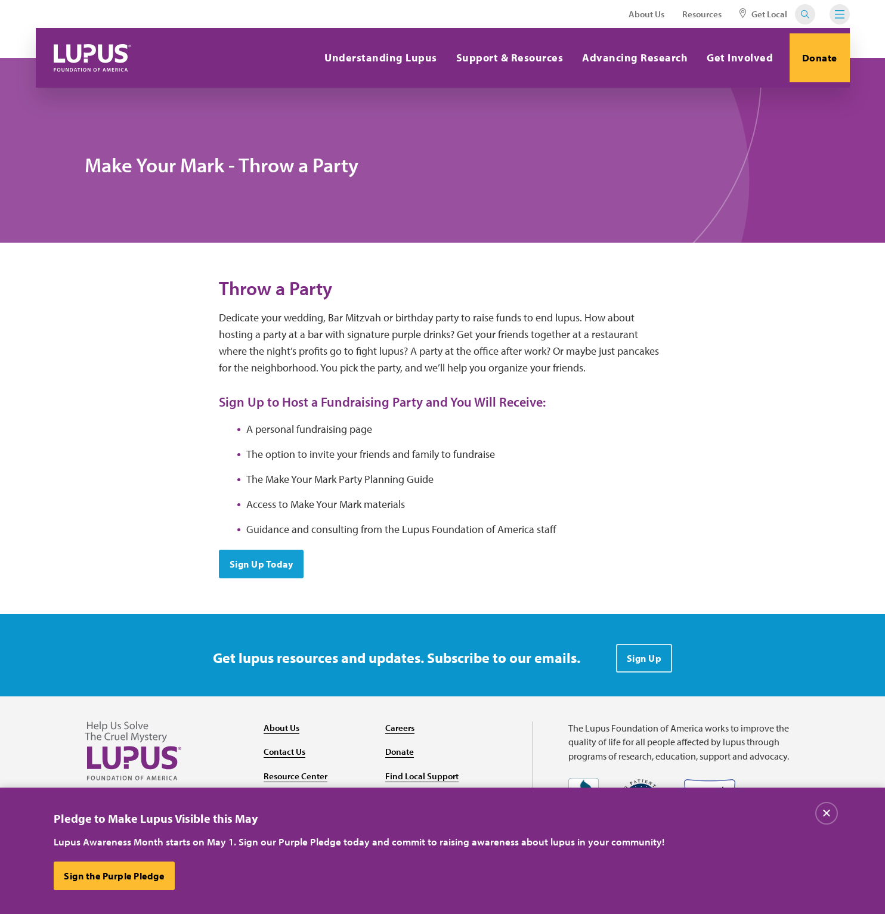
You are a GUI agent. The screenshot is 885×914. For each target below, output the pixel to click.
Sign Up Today (263, 570)
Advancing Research (626, 57)
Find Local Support (423, 782)
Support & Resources (501, 57)
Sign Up (644, 664)
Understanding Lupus (372, 57)
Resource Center (297, 782)
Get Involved (731, 57)
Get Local (763, 14)
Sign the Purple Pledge (116, 876)
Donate (815, 57)
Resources (702, 14)
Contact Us (286, 758)
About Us (646, 14)
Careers (400, 733)
